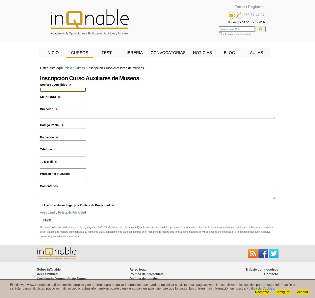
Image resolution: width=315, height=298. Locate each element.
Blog (229, 52)
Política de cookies (144, 278)
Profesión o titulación (55, 173)
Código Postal (51, 125)
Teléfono (46, 149)
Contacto (271, 274)
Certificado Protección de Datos (61, 278)
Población (49, 137)
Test (106, 52)
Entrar (239, 7)
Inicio (52, 52)
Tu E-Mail (48, 161)
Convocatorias (168, 52)
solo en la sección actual (236, 34)
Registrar (256, 7)
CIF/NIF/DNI (50, 96)
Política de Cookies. (260, 288)
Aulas (256, 52)
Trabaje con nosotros (261, 269)
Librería (133, 52)
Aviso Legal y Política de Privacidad (63, 212)
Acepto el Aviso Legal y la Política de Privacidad (79, 205)
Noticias (202, 52)
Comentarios (49, 186)
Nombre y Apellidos (55, 84)
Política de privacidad (146, 274)
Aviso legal (138, 269)
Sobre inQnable (49, 269)
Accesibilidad (47, 274)
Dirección (48, 109)
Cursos (79, 52)
